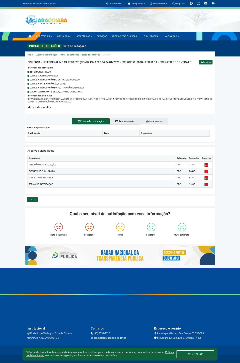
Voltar (32, 199)
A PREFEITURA (44, 36)
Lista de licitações (91, 54)
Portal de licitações (69, 54)
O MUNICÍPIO (64, 36)
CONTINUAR (195, 354)
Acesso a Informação (47, 54)
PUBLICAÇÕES (152, 36)
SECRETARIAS (84, 36)
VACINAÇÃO (172, 36)
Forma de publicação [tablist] (88, 121)
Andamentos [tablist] (156, 121)
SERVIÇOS (102, 36)
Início (30, 54)
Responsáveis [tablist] (124, 121)
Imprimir (206, 62)
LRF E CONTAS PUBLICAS (125, 36)
